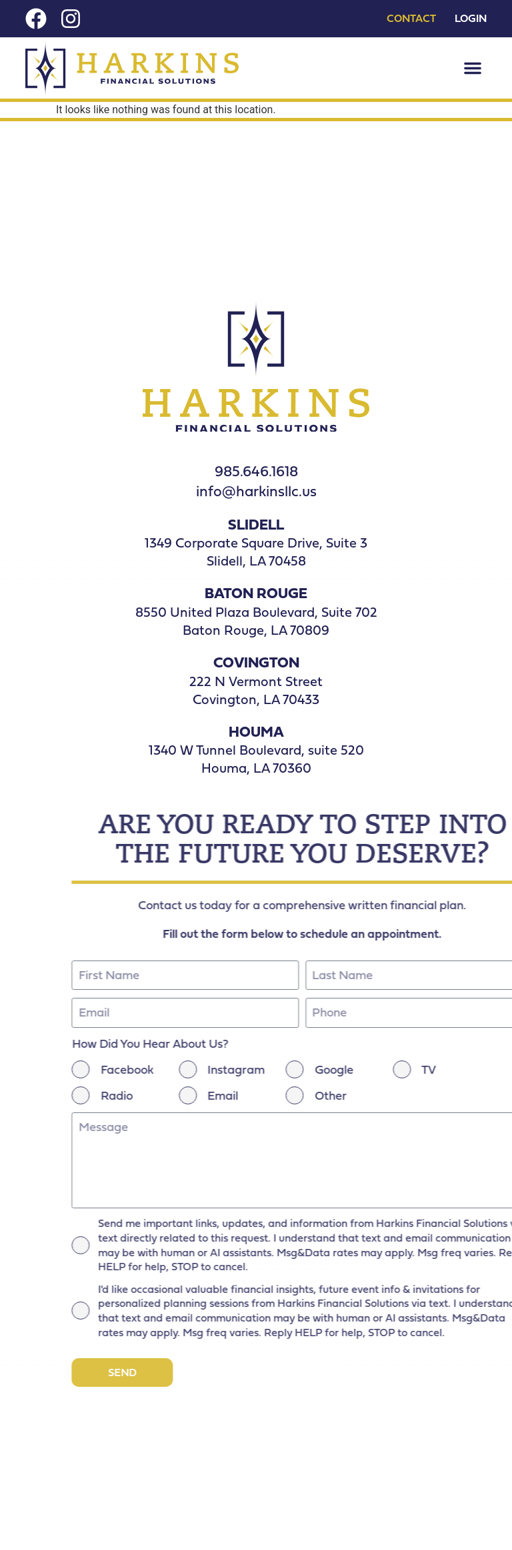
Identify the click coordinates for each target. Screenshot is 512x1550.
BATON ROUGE (256, 592)
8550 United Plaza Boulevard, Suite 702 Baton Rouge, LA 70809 (256, 620)
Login (471, 18)
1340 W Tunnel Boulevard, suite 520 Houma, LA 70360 (256, 758)
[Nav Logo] (132, 68)
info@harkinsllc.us (256, 491)
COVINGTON (256, 662)
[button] (473, 68)
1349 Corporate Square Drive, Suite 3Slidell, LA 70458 (256, 551)
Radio (479, 1096)
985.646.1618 (256, 471)
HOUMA (256, 731)
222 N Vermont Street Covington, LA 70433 (256, 690)
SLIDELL (256, 524)
